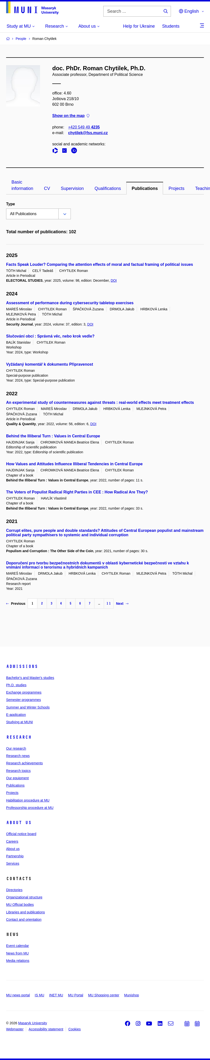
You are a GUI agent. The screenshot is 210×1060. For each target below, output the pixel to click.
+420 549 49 (84, 127)
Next (122, 604)
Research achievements (24, 763)
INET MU (56, 995)
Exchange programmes (24, 692)
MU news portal (18, 995)
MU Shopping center (103, 995)
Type (10, 204)
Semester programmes (23, 700)
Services (12, 863)
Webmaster (14, 1029)
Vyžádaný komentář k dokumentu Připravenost (49, 364)
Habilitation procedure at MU (27, 800)
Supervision (72, 188)
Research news (18, 756)
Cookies (74, 1029)
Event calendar (17, 946)
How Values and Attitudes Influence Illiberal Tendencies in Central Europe (74, 464)
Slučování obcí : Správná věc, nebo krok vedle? (50, 336)
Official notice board (21, 834)
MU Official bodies (20, 905)
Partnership (15, 856)
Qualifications (107, 188)
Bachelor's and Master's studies (30, 678)
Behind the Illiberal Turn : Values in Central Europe (53, 436)
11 (108, 603)
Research (19, 737)
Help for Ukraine (139, 26)
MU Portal (75, 995)
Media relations (17, 961)
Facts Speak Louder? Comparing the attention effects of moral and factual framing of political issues (99, 264)
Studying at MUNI (19, 722)
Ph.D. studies (16, 685)
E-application (16, 715)
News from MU (17, 953)
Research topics (18, 771)
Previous (15, 604)
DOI (114, 280)
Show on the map (70, 116)
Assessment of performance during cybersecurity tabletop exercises (70, 303)
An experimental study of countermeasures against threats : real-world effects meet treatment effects (100, 402)
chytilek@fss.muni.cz (88, 133)
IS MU (39, 995)
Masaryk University (32, 1023)
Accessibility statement (46, 1029)
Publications (145, 188)
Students (170, 26)
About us (19, 822)
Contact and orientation (24, 919)
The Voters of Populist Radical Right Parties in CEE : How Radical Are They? (77, 492)
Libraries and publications (25, 912)
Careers (12, 841)
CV (47, 188)
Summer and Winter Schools (28, 707)
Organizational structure (24, 897)
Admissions (22, 666)
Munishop (131, 995)
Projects (176, 188)
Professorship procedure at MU (29, 808)
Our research (16, 748)
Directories (14, 890)
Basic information (22, 185)
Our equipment (17, 778)
